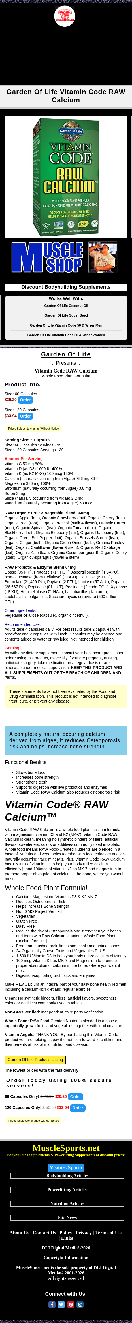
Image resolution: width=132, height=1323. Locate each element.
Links (67, 1238)
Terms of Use (109, 1232)
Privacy (84, 1232)
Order (25, 400)
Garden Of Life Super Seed (66, 315)
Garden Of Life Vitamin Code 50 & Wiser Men (66, 325)
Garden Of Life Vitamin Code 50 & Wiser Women (66, 335)
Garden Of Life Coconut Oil (66, 306)
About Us (19, 1232)
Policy (65, 1232)
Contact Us (44, 1232)
